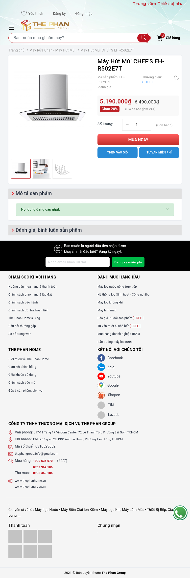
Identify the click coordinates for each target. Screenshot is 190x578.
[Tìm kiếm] (143, 38)
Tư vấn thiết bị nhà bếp (121, 326)
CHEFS (147, 82)
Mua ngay (138, 139)
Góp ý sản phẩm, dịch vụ (27, 390)
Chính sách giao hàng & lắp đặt (33, 294)
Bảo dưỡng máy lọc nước (117, 342)
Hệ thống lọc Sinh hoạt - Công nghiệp (127, 294)
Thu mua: (22, 473)
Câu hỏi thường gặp (24, 326)
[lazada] (108, 415)
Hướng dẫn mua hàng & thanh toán (36, 286)
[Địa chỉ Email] (77, 262)
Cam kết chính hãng (24, 367)
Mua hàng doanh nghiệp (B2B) (121, 334)
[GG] (101, 385)
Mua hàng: (23, 461)
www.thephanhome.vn (32, 480)
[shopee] (108, 395)
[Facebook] (101, 358)
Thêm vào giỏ (117, 152)
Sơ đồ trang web (21, 334)
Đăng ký (59, 14)
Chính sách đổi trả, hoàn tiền (31, 310)
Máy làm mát (107, 310)
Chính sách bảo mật (24, 382)
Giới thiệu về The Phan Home (31, 359)
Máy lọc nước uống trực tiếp (119, 286)
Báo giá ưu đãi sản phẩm (122, 318)
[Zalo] (101, 367)
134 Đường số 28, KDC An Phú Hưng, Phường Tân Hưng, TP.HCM (84, 439)
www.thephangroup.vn (32, 486)
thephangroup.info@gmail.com (39, 453)
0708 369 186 (44, 467)
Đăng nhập (84, 14)
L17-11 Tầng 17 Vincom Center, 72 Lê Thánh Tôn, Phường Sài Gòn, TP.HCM (93, 432)
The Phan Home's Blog (26, 318)
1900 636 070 (44, 461)
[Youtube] (101, 376)
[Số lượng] (136, 124)
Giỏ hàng (168, 37)
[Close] (167, 209)
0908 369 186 (44, 473)
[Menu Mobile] (12, 27)
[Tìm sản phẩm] (79, 38)
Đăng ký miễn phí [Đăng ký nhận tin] (128, 262)
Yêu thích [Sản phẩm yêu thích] (32, 14)
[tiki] (105, 405)
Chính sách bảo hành (25, 302)
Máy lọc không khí (111, 302)
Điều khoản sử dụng (24, 375)
